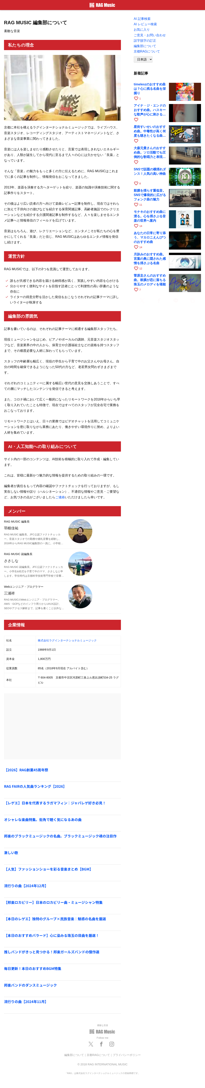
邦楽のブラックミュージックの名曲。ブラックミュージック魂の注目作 (60, 835)
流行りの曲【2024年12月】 (26, 885)
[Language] (143, 59)
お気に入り (142, 29)
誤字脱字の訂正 (145, 40)
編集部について (145, 46)
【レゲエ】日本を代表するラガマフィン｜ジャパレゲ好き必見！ (55, 802)
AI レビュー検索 (145, 24)
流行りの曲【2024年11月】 (26, 1001)
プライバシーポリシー (127, 1055)
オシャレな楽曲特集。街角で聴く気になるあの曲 (42, 819)
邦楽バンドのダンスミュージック (30, 985)
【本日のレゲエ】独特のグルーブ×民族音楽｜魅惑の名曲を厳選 (55, 918)
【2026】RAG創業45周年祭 (26, 769)
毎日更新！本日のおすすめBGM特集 (32, 968)
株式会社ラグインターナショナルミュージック (67, 640)
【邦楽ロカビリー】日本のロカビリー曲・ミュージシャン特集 (53, 902)
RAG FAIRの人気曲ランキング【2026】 (35, 786)
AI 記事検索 (142, 18)
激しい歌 (11, 852)
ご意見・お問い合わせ (150, 35)
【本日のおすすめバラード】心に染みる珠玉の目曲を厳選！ (51, 935)
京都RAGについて (147, 51)
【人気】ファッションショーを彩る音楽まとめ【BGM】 (48, 869)
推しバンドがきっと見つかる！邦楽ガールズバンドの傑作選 (51, 951)
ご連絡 (60, 497)
